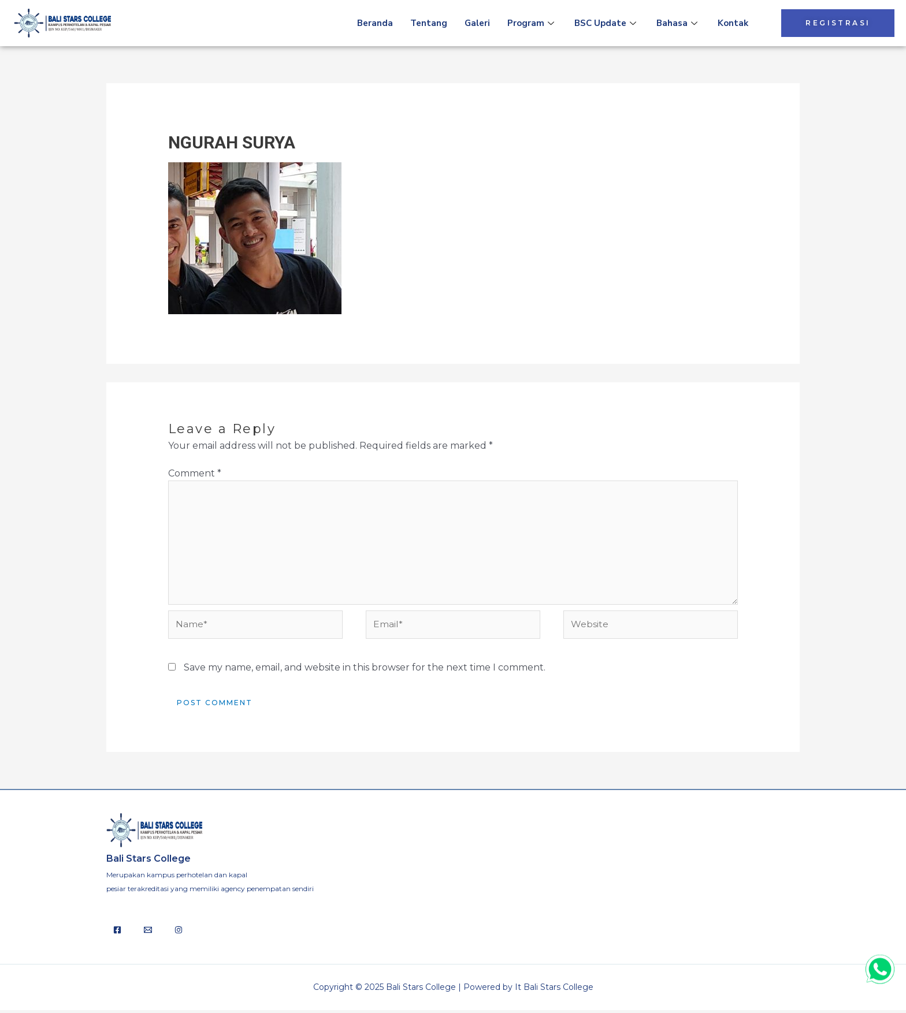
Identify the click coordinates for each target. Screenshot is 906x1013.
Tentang (428, 23)
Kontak (733, 23)
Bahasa (678, 23)
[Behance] (179, 933)
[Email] (148, 933)
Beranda (375, 23)
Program (532, 23)
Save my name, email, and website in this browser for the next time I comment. (364, 669)
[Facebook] (117, 933)
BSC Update (606, 23)
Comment (194, 473)
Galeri (477, 23)
